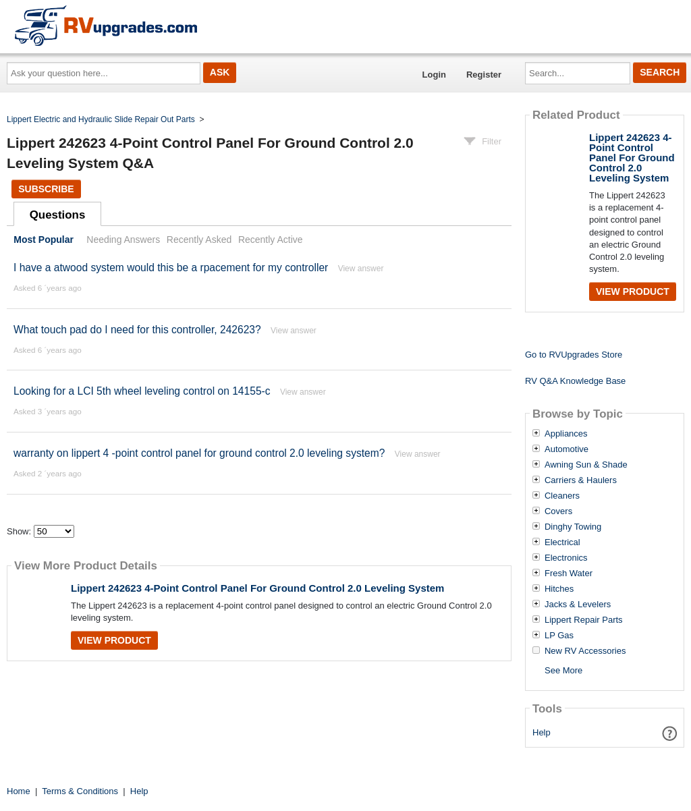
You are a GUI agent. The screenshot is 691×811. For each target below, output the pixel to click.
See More (563, 670)
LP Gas (559, 635)
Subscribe (46, 189)
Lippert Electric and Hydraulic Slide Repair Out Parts (101, 119)
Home (18, 791)
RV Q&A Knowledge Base (575, 381)
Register (483, 74)
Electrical (562, 542)
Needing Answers (123, 239)
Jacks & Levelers (578, 604)
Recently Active (270, 239)
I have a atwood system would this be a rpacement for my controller (170, 267)
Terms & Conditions (80, 791)
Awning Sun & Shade (586, 465)
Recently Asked (199, 239)
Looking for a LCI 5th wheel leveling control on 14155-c (142, 391)
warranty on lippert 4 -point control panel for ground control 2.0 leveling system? (199, 453)
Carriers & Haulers (581, 480)
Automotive (566, 449)
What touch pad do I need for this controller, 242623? (137, 329)
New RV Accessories (585, 651)
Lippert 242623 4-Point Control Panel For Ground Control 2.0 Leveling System (257, 588)
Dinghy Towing (573, 527)
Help (541, 732)
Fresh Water (568, 573)
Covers (558, 511)
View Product (114, 640)
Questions (58, 214)
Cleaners (562, 496)
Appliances (566, 434)
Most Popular (43, 239)
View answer (361, 268)
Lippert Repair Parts (584, 620)
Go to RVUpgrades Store (573, 354)
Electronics (566, 558)
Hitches (559, 589)
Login (434, 74)
